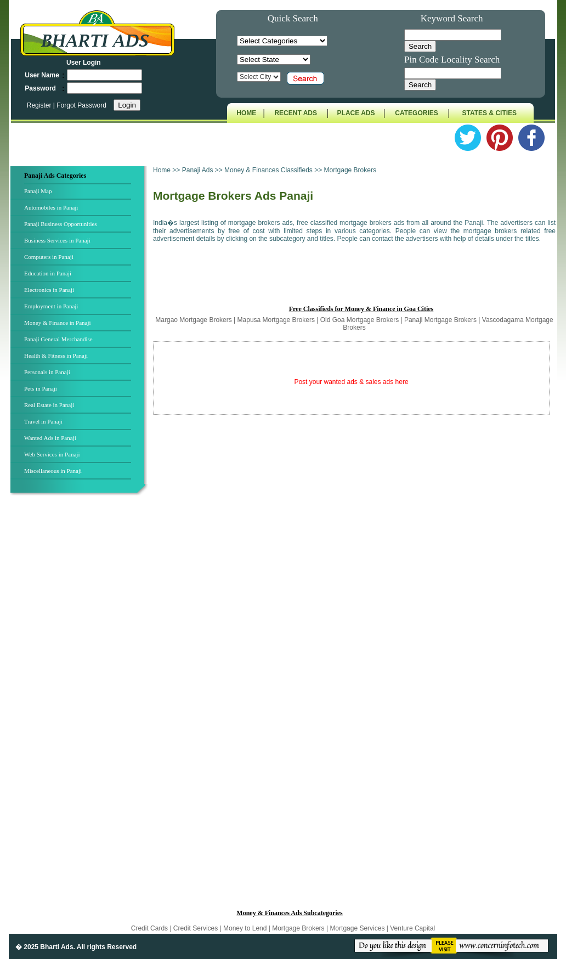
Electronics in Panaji (49, 289)
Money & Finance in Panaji (57, 322)
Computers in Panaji (48, 256)
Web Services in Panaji (52, 454)
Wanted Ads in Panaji (50, 438)
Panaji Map (38, 191)
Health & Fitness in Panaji (56, 355)
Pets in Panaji (40, 388)
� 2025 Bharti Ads (44, 947)
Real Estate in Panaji (49, 405)
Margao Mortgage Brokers (193, 320)
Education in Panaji (47, 273)
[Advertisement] (80, 679)
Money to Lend (246, 928)
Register (40, 105)
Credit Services (195, 928)
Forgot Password (81, 105)
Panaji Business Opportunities (60, 224)
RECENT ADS (295, 113)
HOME (246, 113)
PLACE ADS (356, 113)
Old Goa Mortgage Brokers (359, 320)
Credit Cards (150, 928)
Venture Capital (412, 928)
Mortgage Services (357, 928)
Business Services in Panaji (57, 240)
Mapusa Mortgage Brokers (276, 320)
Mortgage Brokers (298, 928)
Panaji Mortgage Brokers (440, 320)
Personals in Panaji (47, 372)
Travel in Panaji (43, 421)
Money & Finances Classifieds (268, 170)
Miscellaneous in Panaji (53, 470)
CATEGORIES (416, 113)
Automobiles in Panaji (51, 207)
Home (162, 170)
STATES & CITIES (489, 113)
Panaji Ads (198, 170)
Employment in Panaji (51, 306)
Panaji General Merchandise (58, 339)
